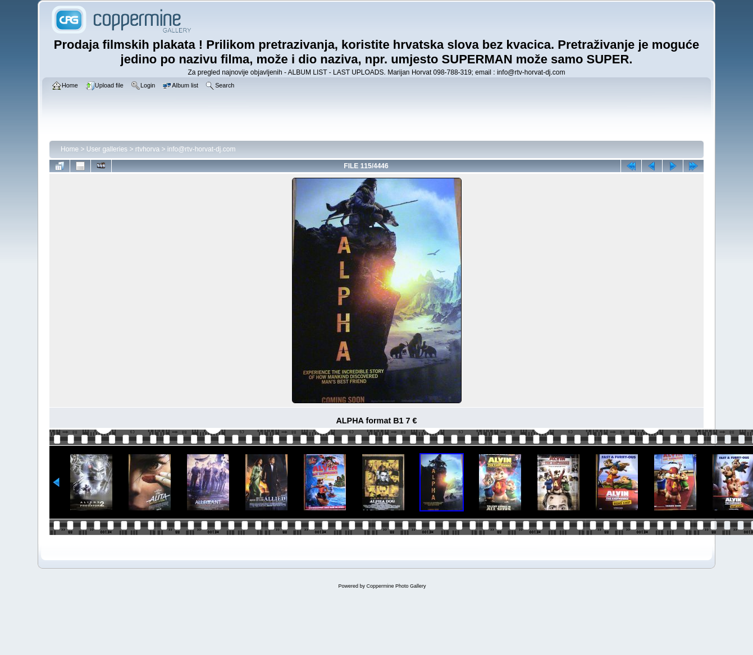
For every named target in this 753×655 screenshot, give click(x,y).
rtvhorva (147, 149)
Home (70, 149)
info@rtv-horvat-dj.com (201, 149)
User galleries (106, 149)
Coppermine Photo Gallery (396, 586)
